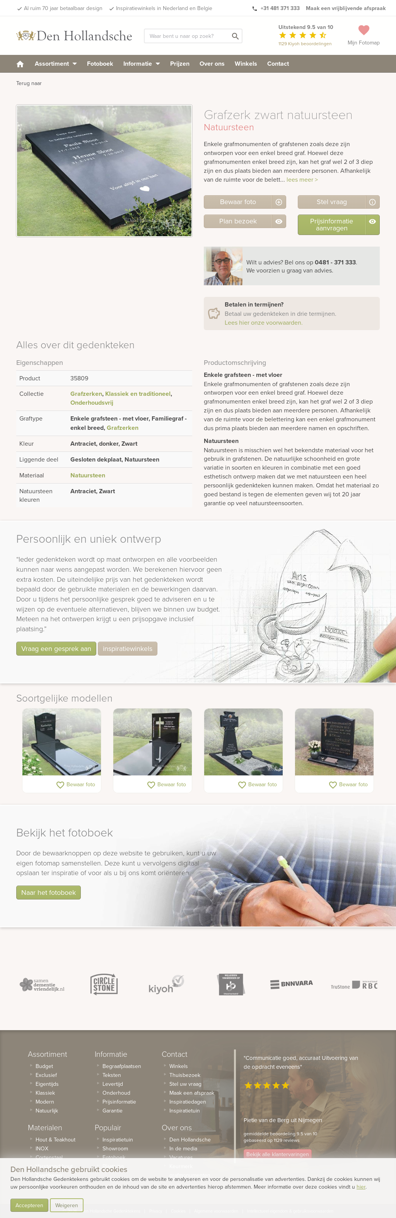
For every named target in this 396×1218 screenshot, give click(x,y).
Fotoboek (100, 63)
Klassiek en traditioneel (138, 393)
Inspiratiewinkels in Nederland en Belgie (164, 8)
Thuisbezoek (184, 1075)
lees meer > (302, 179)
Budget (44, 1066)
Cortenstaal (49, 1157)
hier (361, 1187)
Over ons (212, 63)
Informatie (141, 63)
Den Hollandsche (190, 1139)
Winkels (246, 63)
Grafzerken (86, 393)
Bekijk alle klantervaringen (277, 1154)
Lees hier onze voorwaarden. (264, 322)
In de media (183, 1148)
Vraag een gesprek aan (56, 648)
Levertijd (112, 1084)
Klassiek (45, 1093)
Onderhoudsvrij (91, 402)
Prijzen (179, 63)
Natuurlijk (47, 1110)
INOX (42, 1148)
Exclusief (46, 1075)
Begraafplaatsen (121, 1066)
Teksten (111, 1075)
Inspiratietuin (117, 1139)
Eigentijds (47, 1084)
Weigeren (66, 1205)
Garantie (112, 1110)
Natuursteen (87, 475)
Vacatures (181, 1157)
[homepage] (20, 63)
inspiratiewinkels (127, 648)
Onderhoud (116, 1093)
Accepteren (29, 1205)
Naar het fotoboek (48, 892)
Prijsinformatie (119, 1102)
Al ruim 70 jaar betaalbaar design (63, 8)
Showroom (115, 1148)
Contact (278, 63)
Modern (45, 1102)
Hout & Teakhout (55, 1139)
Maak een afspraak (191, 1093)
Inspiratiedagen (187, 1102)
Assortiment (56, 63)
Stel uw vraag (185, 1084)
